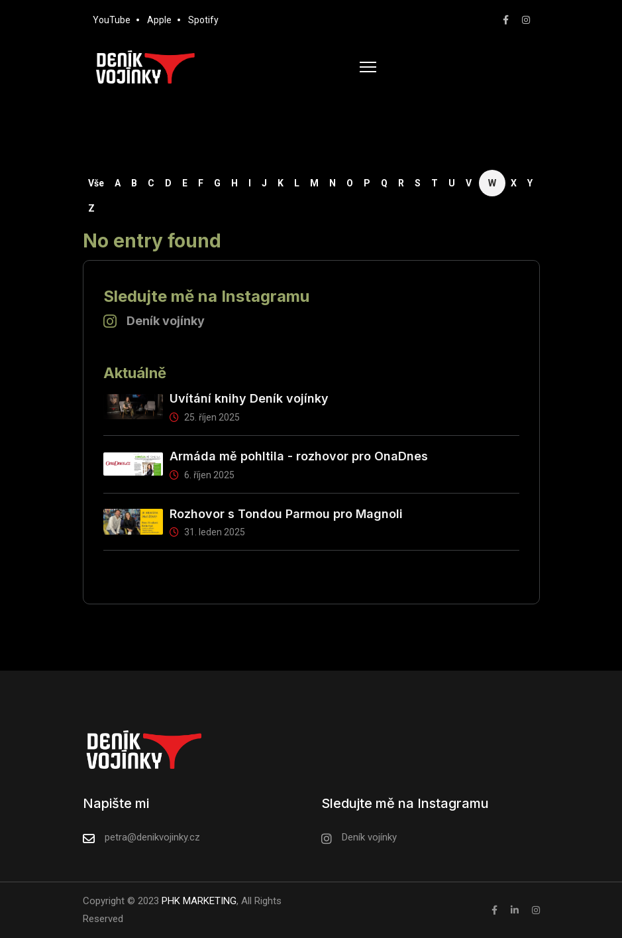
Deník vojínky (166, 321)
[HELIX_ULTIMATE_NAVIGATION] (368, 67)
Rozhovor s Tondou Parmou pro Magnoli (286, 514)
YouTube (111, 20)
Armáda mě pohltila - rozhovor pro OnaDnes (299, 456)
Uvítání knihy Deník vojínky (249, 398)
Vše (96, 183)
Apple (159, 20)
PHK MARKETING (197, 901)
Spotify (203, 20)
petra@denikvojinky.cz (152, 837)
